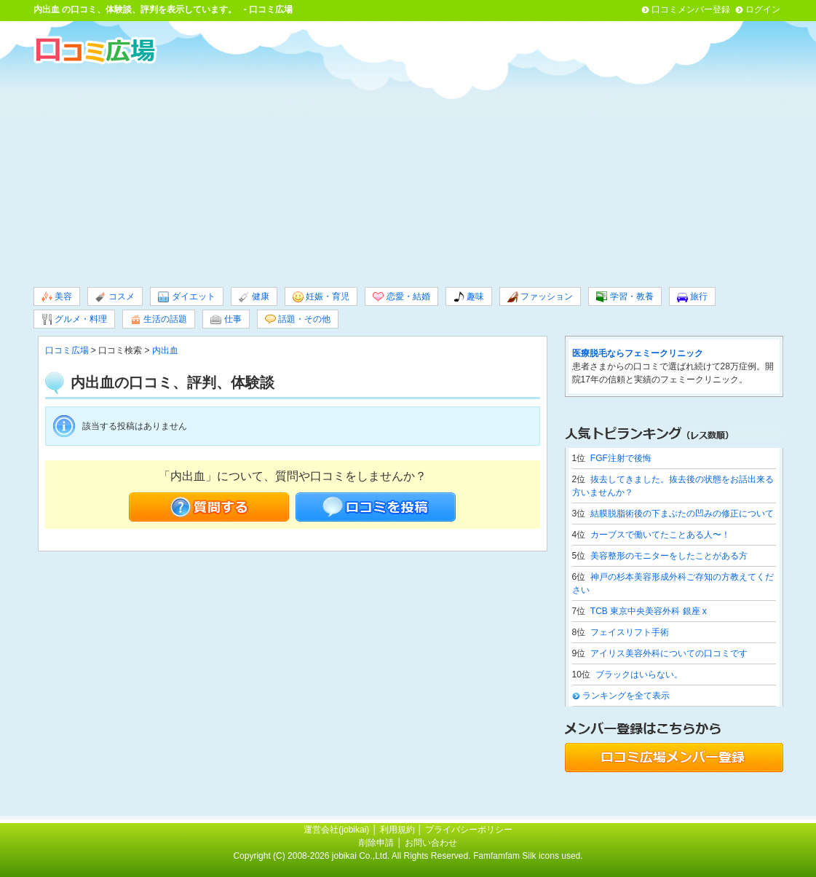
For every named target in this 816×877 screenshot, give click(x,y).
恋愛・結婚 (401, 296)
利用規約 (397, 830)
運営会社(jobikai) (337, 830)
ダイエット (186, 296)
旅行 (692, 296)
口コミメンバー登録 (690, 9)
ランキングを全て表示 (626, 696)
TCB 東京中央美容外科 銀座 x (648, 611)
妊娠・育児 (321, 296)
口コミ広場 (67, 350)
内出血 (46, 9)
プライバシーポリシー (468, 830)
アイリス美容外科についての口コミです (669, 653)
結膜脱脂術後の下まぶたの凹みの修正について (682, 513)
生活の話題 (158, 319)
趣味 (468, 296)
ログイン (762, 9)
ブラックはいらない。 (639, 674)
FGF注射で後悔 (620, 458)
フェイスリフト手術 (629, 632)
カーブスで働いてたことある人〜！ (660, 535)
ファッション (540, 296)
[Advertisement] (408, 174)
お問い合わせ (431, 843)
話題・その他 (297, 319)
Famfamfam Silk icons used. (528, 856)
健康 (254, 296)
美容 (56, 296)
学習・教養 (624, 296)
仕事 (225, 319)
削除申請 (376, 843)
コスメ (115, 296)
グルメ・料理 (74, 319)
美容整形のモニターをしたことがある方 (669, 556)
